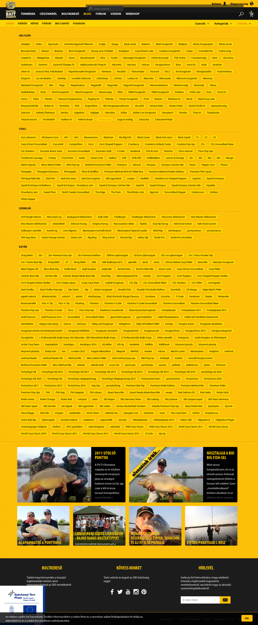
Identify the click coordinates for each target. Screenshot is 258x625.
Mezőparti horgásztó (32, 85)
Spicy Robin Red (193, 406)
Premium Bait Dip (135, 385)
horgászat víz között (107, 330)
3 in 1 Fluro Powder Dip (200, 255)
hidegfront (125, 323)
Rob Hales (205, 392)
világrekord (204, 419)
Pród (146, 98)
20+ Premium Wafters (89, 255)
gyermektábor (144, 317)
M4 (218, 157)
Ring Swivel (108, 237)
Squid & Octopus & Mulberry (36, 185)
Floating (79, 303)
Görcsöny (228, 57)
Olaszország (105, 92)
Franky (52, 157)
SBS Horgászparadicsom (116, 105)
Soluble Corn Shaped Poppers (171, 178)
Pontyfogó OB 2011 (78, 371)
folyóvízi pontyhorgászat (142, 310)
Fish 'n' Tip (47, 303)
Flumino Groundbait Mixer (205, 303)
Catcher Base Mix (30, 275)
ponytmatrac (214, 230)
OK (247, 618)
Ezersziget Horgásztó (134, 57)
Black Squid (184, 137)
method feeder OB (53, 358)
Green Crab (97, 157)
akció (145, 262)
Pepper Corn (208, 164)
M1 (191, 157)
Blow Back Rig (51, 269)
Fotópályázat (169, 310)
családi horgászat (114, 282)
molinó (178, 358)
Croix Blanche (205, 50)
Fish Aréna (180, 57)
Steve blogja (27, 413)
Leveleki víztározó (81, 78)
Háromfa (116, 64)
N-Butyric (122, 164)
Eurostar (165, 296)
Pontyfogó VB (54, 378)
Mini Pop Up (73, 164)
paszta (162, 365)
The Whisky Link (135, 192)
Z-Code (149, 433)
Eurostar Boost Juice (51, 151)
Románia (64, 105)
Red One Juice (68, 178)
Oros (209, 92)
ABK (94, 262)
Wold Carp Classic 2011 (191, 426)
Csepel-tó (26, 57)
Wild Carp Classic (135, 426)
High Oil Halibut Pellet (147, 323)
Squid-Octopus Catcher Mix (186, 185)
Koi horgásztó (183, 71)
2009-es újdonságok (117, 255)
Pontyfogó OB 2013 (105, 371)
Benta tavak (225, 44)
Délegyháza (43, 57)
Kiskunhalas (138, 71)
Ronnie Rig (126, 237)
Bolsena (59, 50)
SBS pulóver (171, 399)
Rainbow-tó (174, 98)
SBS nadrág (153, 399)
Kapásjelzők (51, 344)
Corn (91, 144)
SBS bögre (109, 399)
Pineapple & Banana (47, 171)
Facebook (194, 296)
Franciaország (198, 57)
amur (157, 262)
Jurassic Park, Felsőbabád (49, 71)
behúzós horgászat (223, 262)
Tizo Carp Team (179, 413)
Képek (34, 23)
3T (67, 262)
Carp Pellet (214, 269)
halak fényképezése (168, 317)
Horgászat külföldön (79, 330)
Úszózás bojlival (68, 419)
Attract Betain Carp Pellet (178, 262)
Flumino (168, 151)
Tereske (183, 112)
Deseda (59, 57)
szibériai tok (111, 413)
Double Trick (124, 289)
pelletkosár (192, 365)
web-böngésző (96, 426)
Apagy (114, 44)
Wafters (214, 192)
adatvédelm (12, 620)
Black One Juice (164, 137)
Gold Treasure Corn (51, 317)
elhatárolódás (49, 296)
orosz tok (114, 365)
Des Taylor (73, 289)
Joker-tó (25, 71)
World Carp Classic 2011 (64, 433)
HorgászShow (162, 64)
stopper (59, 413)
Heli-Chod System (206, 223)
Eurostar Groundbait (79, 151)
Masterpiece (196, 351)
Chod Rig (105, 275)
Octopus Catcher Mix (172, 164)
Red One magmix (91, 178)
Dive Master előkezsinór (203, 216)
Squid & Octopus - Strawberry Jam (75, 185)
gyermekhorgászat (120, 317)
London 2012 (78, 351)
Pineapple (26, 171)
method (229, 351)
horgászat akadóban (211, 323)
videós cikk (186, 419)
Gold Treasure (28, 317)
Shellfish (144, 178)
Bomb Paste (124, 269)
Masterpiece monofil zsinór (97, 230)
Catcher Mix (51, 275)
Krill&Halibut (153, 157)
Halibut (112, 157)
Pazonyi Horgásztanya (70, 98)
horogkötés (27, 337)
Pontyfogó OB (28, 371)
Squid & (196, 178)
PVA (48, 392)
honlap (169, 323)
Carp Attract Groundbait (34, 144)
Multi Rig (157, 230)
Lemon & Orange (175, 157)
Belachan (108, 137)
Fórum (101, 14)
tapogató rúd (130, 413)
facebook (135, 151)
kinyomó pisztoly (30, 351)
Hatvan (145, 64)
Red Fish (50, 178)
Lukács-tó (132, 78)
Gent (214, 57)
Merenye (208, 78)
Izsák (204, 64)
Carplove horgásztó (169, 50)
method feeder (29, 358)
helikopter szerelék (31, 230)
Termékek (28, 14)
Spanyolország (219, 105)
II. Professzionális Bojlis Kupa (136, 337)
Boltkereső (70, 14)
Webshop (133, 14)
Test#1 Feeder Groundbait (76, 192)
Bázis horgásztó (164, 44)
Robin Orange (47, 399)
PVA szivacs (96, 392)
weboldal (115, 426)
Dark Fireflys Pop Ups (51, 289)
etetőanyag (94, 296)
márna (161, 351)
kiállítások (164, 344)
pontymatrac (194, 230)
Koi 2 (167, 71)
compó (147, 275)
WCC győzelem (75, 426)
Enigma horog (100, 223)
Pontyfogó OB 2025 (31, 378)
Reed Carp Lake (206, 98)
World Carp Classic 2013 (126, 433)
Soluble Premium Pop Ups (165, 406)
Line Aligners (70, 230)
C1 (197, 137)
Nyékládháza (28, 92)
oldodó (81, 365)
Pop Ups (96, 385)
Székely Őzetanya (45, 112)
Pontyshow (192, 378)
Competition (76, 144)
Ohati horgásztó (60, 92)
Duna (72, 57)
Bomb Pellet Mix (144, 269)
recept (169, 392)
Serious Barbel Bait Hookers (131, 406)
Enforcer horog (79, 223)
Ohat (43, 92)
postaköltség (113, 385)
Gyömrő (42, 64)
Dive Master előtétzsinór (34, 223)
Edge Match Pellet (212, 289)
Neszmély (199, 85)
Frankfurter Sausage (32, 157)
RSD (77, 105)
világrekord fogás (225, 419)
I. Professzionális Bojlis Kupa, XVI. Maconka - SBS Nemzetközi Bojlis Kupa (77, 337)
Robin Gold (223, 392)
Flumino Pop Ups (30, 310)
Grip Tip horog (160, 223)
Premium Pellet (218, 385)
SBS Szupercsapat (192, 399)
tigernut (154, 192)
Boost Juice (165, 269)
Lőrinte (118, 78)
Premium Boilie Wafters (162, 385)
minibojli (164, 358)
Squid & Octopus (215, 178)
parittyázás (147, 365)
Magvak (120, 351)
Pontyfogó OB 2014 (132, 371)
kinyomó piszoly (184, 344)
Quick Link (76, 237)
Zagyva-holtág (125, 119)
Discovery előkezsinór (173, 216)
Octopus (151, 164)
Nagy (62, 85)
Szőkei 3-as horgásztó (144, 112)
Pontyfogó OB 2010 (52, 371)
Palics (36, 98)
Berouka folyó (28, 50)
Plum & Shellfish (90, 171)
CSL (203, 144)
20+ (41, 255)
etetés (79, 296)
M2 (200, 157)
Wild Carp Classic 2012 (161, 426)
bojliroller (107, 269)
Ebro (102, 57)
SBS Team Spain (29, 406)
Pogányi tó (93, 98)
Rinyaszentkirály (29, 105)
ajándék (132, 262)
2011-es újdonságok (172, 255)
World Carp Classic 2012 (95, 433)
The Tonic (116, 192)
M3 (209, 157)
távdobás (149, 413)
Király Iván (50, 351)
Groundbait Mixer (95, 317)
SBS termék (49, 406)
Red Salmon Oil (186, 392)
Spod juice (213, 406)
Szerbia (64, 112)
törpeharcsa (211, 413)
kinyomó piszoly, (207, 344)
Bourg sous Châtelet (102, 50)
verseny (122, 419)
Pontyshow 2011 (30, 385)
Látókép (61, 78)
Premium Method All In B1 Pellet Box (123, 171)
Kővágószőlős (204, 71)
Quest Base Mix (116, 392)
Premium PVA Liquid (201, 171)
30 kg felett (54, 262)
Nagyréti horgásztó (133, 85)
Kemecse (106, 71)
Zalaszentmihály (164, 119)
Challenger (120, 216)
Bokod (45, 50)
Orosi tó (221, 92)
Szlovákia (110, 112)
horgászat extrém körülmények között (41, 330)
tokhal (195, 413)
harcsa (67, 323)
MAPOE (135, 351)
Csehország (225, 50)
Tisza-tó (197, 112)
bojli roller (103, 216)
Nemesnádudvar (159, 85)
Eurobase (150, 296)
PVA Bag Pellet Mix (30, 178)
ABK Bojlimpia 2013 (112, 262)
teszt (162, 413)
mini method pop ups (123, 358)
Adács (39, 44)
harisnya (81, 323)
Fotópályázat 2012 (217, 310)
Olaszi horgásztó (84, 92)
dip (86, 289)
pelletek (176, 365)
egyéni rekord (28, 296)
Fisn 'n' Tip (64, 303)
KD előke (107, 344)
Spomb (229, 406)
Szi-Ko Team (92, 413)
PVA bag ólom (28, 237)
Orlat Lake (195, 92)
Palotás (49, 98)
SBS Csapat (62, 23)
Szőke (124, 112)
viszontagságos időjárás (34, 426)
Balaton (146, 44)
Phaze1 (224, 164)
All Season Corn (50, 137)
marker (148, 351)
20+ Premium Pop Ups (60, 255)
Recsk (189, 98)
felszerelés (223, 296)
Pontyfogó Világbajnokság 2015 (119, 378)
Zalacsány (144, 119)
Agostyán (53, 44)
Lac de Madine (43, 78)
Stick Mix (44, 413)
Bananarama (91, 137)
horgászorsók (151, 330)
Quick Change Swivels (53, 237)
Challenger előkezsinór (144, 216)
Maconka (148, 78)
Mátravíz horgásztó (187, 78)
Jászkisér (217, 64)
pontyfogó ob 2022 (211, 371)
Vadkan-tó (66, 119)
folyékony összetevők (111, 310)
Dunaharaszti (87, 57)
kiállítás (149, 344)
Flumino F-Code (113, 303)
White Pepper (28, 199)
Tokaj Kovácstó (29, 119)
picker (207, 365)
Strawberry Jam (29, 192)
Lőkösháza (102, 78)
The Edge (100, 192)
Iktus (178, 64)
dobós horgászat (103, 289)
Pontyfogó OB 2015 (158, 371)
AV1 (66, 137)
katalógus (69, 344)
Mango (229, 157)
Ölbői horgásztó (137, 92)
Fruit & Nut (67, 157)
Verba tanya (104, 119)
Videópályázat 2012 (163, 419)
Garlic (82, 157)
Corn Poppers (164, 275)
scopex (131, 178)
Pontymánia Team (151, 378)
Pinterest (221, 365)
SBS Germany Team (130, 399)
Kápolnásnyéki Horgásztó (82, 71)
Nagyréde (112, 85)
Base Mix (202, 262)
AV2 (76, 137)
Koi (63, 351)
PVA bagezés (77, 392)
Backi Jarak (130, 44)
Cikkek (9, 23)
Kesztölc (121, 71)
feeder (208, 296)
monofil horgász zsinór (200, 358)
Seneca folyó (156, 105)
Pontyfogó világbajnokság (82, 378)
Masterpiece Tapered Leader (132, 230)
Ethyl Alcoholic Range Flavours (123, 296)
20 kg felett (27, 255)
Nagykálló (96, 85)
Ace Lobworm (28, 137)
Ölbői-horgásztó (160, 92)
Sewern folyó (176, 105)
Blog (87, 14)
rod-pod (82, 399)
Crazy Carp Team (90, 282)
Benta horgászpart (203, 44)
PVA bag (60, 392)
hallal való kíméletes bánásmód (201, 317)
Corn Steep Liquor (66, 282)
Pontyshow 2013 (53, 385)
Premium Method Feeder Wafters (166, 171)
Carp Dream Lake (144, 50)
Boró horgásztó (77, 50)
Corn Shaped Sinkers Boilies (36, 282)
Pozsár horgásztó (128, 98)
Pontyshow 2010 (213, 378)
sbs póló (139, 105)
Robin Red (66, 399)
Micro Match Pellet (51, 164)
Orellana (179, 92)
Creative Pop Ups (186, 144)
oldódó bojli (97, 365)
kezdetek (134, 344)
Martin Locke (178, 351)
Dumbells (176, 289)
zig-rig (162, 433)
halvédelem (27, 323)
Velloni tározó (85, 119)
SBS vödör (104, 406)
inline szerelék (164, 337)
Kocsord (154, 71)
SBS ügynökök (113, 178)
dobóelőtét (59, 223)
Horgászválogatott (222, 330)
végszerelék (106, 419)
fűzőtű (143, 223)
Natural (137, 164)
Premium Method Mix (192, 385)
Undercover (198, 192)
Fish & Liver (152, 151)
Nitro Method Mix (62, 365)
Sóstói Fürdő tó (197, 105)
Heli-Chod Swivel (183, 223)
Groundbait (74, 317)
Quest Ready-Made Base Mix (145, 392)
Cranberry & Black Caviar (158, 144)
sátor (95, 399)
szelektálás (75, 413)
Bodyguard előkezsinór (79, 216)
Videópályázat (140, 419)
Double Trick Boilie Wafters (151, 289)
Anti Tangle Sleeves (31, 216)
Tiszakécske (213, 112)
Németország (181, 85)
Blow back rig (54, 216)
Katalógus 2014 (88, 344)
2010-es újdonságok (144, 255)
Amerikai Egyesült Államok (78, 44)
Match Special (28, 164)
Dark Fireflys (27, 289)
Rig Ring (92, 237)
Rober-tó (49, 105)
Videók (115, 14)
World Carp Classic (218, 426)
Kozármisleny (224, 71)
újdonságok (48, 419)
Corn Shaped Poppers (111, 144)
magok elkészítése (101, 351)
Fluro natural (185, 151)
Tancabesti (167, 112)
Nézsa (213, 85)
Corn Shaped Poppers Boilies (212, 275)
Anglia (102, 44)
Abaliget (25, 44)
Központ (25, 78)
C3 (214, 137)
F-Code (121, 151)
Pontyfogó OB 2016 (185, 371)
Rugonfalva (91, 105)
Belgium (183, 44)
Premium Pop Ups (30, 392)
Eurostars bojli (103, 151)
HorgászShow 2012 (195, 330)
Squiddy (210, 185)
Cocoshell (58, 144)
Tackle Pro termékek (181, 237)
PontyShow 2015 (77, 385)
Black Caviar (143, 137)
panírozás (130, 365)
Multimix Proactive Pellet (98, 164)
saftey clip (143, 237)
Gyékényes (27, 64)
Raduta (158, 98)
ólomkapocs (174, 230)
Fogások (79, 23)
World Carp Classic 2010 (33, 433)
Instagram (183, 337)
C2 (206, 137)
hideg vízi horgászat (102, 323)
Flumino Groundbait (174, 303)
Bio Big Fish (125, 137)
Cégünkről (48, 14)
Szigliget (94, 112)
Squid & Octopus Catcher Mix (114, 185)
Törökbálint (49, 119)
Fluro (70, 310)
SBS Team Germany (218, 399)
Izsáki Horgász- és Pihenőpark (210, 337)
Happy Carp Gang (48, 323)
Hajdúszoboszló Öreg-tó (93, 64)
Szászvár (25, 112)
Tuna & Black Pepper (175, 192)
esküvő (66, 296)
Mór (51, 85)
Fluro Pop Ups (205, 151)
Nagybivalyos (78, 85)
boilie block (70, 269)
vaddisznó (88, 419)
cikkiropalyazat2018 (126, 275)
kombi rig (52, 230)
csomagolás (214, 282)
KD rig (120, 344)
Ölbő (120, 92)
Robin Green (27, 399)
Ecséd (114, 57)
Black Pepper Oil (29, 269)
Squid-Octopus (158, 185)
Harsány (131, 64)
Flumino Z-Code (53, 310)
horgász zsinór (186, 323)
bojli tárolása (89, 269)
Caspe (189, 50)
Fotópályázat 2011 (191, 310)
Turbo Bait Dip (28, 419)
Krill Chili (136, 157)
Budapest (124, 50)
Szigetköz (79, 112)
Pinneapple (70, 171)
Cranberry (133, 144)
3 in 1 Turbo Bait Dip (31, 262)
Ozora (24, 98)
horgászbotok (130, 330)
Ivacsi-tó (191, 64)
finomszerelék (28, 303)
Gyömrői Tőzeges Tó (63, 64)
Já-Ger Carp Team (30, 344)
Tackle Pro (159, 237)
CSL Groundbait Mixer (222, 144)
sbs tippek (66, 406)
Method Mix (74, 358)
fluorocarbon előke (124, 223)
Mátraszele (165, 78)
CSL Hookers (27, 151)
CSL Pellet (197, 282)
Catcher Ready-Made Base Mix (79, 275)
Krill (124, 157)
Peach (192, 164)
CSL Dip (133, 282)
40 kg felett (80, 262)
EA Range (192, 289)
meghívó (214, 351)
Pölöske (109, 98)
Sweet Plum (50, 192)
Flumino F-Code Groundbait (142, 303)
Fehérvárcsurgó (159, 57)
